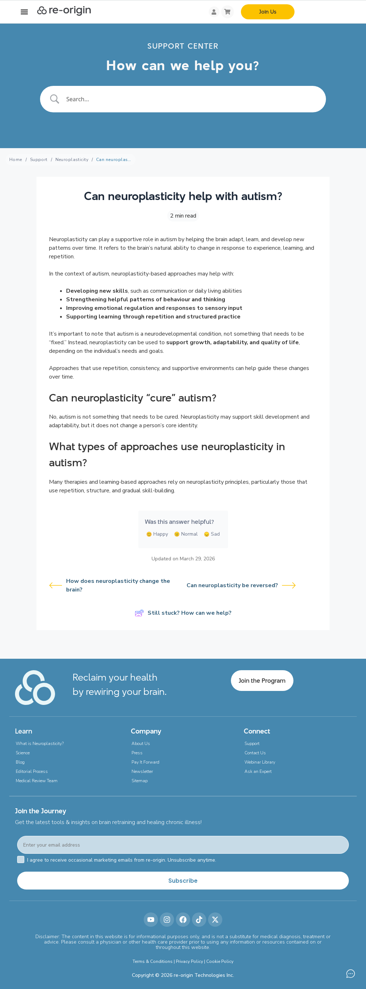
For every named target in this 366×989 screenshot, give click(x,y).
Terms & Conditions (153, 961)
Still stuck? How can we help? (183, 613)
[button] (24, 12)
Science (23, 753)
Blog (20, 762)
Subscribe (183, 880)
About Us (141, 743)
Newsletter (142, 771)
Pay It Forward (145, 762)
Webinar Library (259, 762)
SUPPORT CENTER (183, 45)
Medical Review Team (37, 781)
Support (39, 159)
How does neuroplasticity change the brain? (109, 585)
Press (137, 753)
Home (15, 159)
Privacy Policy (189, 961)
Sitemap (140, 781)
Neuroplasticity (71, 159)
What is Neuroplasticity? (40, 743)
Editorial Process (32, 771)
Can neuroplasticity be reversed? (241, 585)
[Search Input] (192, 99)
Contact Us (255, 753)
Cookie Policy (219, 961)
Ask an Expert (258, 771)
